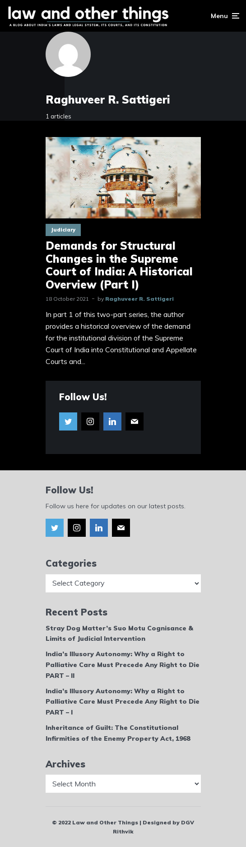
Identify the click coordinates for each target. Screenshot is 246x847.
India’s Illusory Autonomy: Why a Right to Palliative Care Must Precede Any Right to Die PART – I (123, 702)
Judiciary (63, 230)
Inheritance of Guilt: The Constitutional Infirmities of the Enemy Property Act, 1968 (118, 733)
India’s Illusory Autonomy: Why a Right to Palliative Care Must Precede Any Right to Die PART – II (123, 665)
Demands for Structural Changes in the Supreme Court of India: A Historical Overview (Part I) (119, 265)
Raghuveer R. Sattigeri (139, 298)
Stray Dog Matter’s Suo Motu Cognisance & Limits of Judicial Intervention (119, 633)
